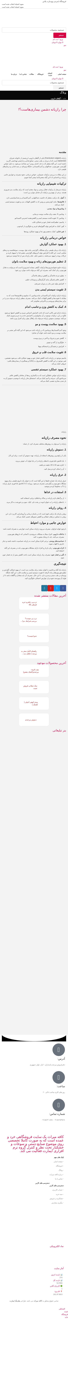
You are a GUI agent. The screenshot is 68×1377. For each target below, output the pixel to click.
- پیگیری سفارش (57, 1203)
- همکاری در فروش (57, 1198)
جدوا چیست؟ (32, 636)
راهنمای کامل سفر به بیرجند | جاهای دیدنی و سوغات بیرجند (29, 653)
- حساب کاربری (58, 1190)
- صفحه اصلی (59, 1162)
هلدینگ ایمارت (15, 1301)
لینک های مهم (59, 1157)
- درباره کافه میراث (57, 1174)
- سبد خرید (60, 1194)
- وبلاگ (61, 1170)
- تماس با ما (59, 1179)
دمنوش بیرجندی (31, 720)
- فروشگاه (60, 1166)
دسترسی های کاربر (49, 1185)
